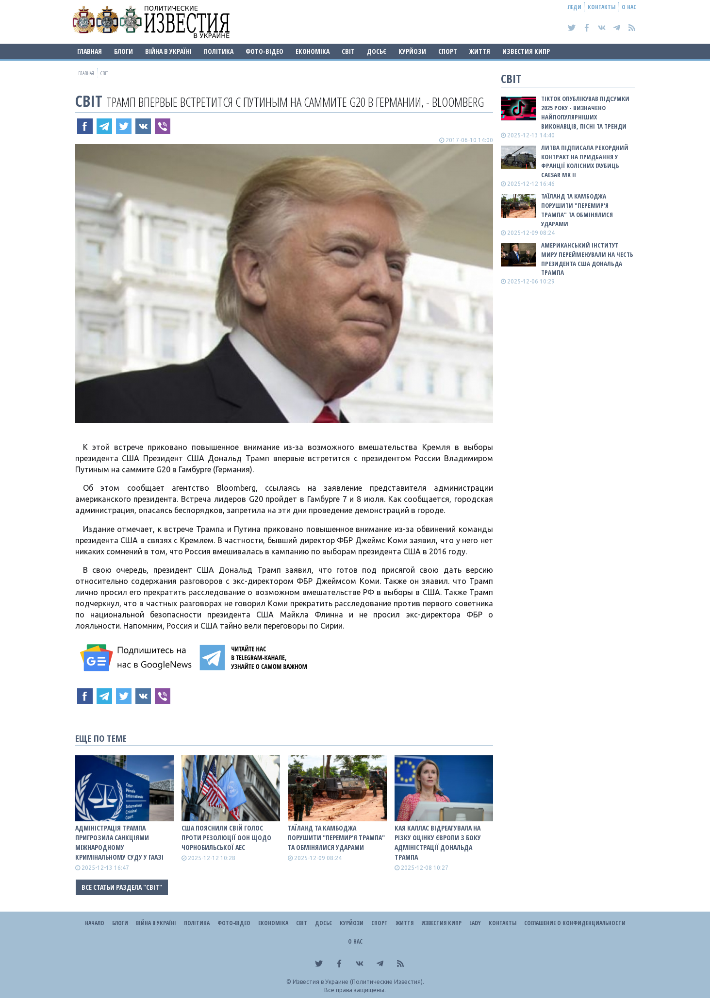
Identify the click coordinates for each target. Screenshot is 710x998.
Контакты (601, 7)
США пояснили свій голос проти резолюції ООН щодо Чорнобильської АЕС (226, 837)
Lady (475, 923)
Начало (94, 923)
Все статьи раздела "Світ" (122, 887)
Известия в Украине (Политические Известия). (358, 982)
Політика (218, 51)
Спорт (447, 51)
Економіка (313, 51)
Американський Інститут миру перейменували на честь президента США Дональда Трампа (587, 259)
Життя (479, 51)
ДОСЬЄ (376, 51)
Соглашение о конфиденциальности (575, 923)
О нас (629, 7)
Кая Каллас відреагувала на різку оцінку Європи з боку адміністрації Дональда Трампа (438, 842)
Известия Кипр (526, 51)
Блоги (123, 51)
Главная (89, 51)
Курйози (412, 51)
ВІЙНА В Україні (168, 51)
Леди (574, 7)
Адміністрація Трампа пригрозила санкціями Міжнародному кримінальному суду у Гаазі (119, 842)
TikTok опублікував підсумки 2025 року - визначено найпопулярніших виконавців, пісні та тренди (585, 112)
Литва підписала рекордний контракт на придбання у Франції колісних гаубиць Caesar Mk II (584, 161)
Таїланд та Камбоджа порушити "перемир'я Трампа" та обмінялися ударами (336, 837)
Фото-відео (264, 51)
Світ (348, 51)
